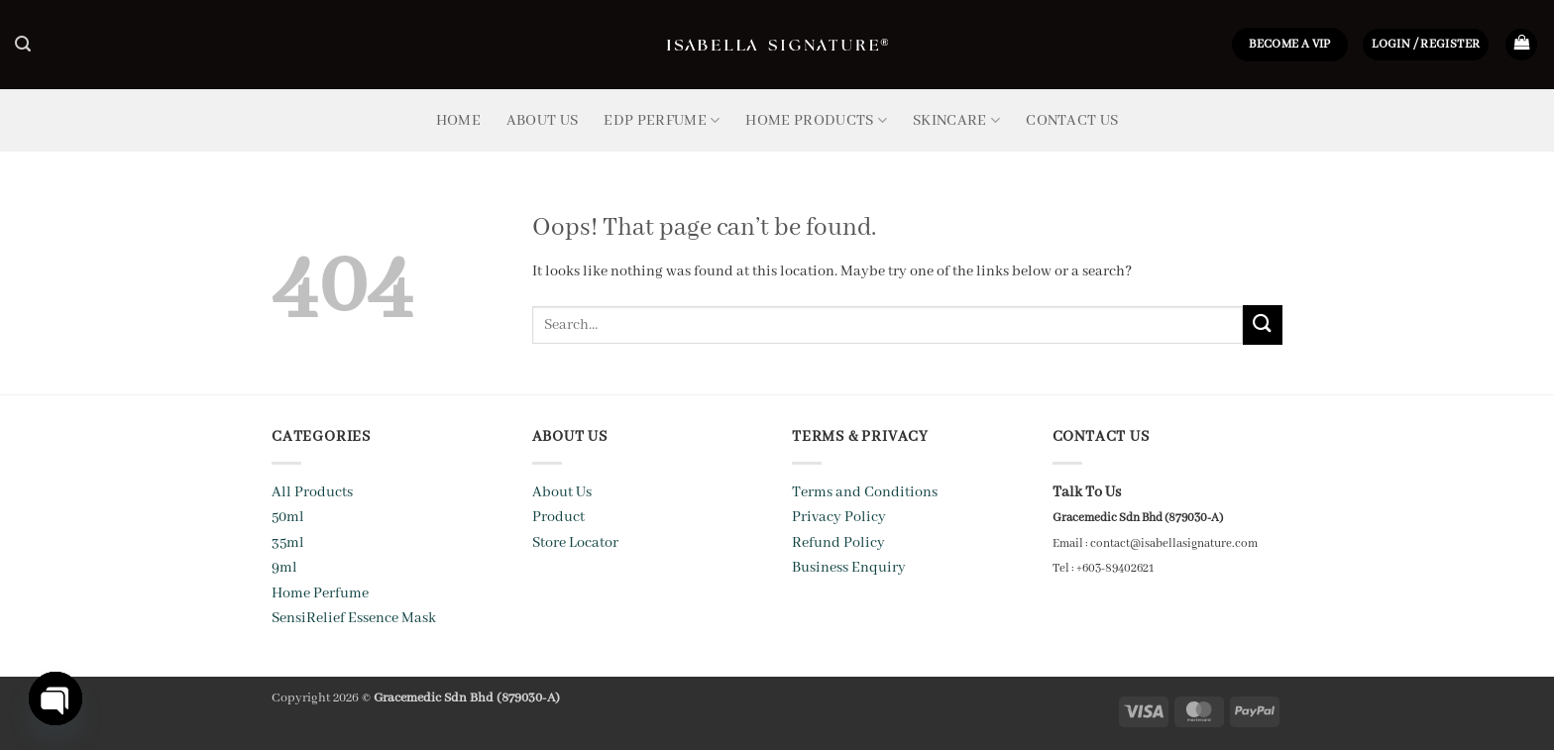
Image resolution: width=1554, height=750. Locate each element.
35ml (288, 543)
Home (458, 121)
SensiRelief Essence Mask (354, 618)
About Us (542, 121)
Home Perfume (320, 593)
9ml (284, 568)
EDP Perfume (662, 120)
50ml (288, 517)
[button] (23, 44)
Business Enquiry (849, 568)
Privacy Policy (839, 517)
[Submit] (1262, 324)
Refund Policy (838, 543)
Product (558, 517)
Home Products (816, 120)
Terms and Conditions (865, 492)
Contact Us (1072, 121)
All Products (312, 492)
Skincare (956, 120)
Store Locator (575, 543)
